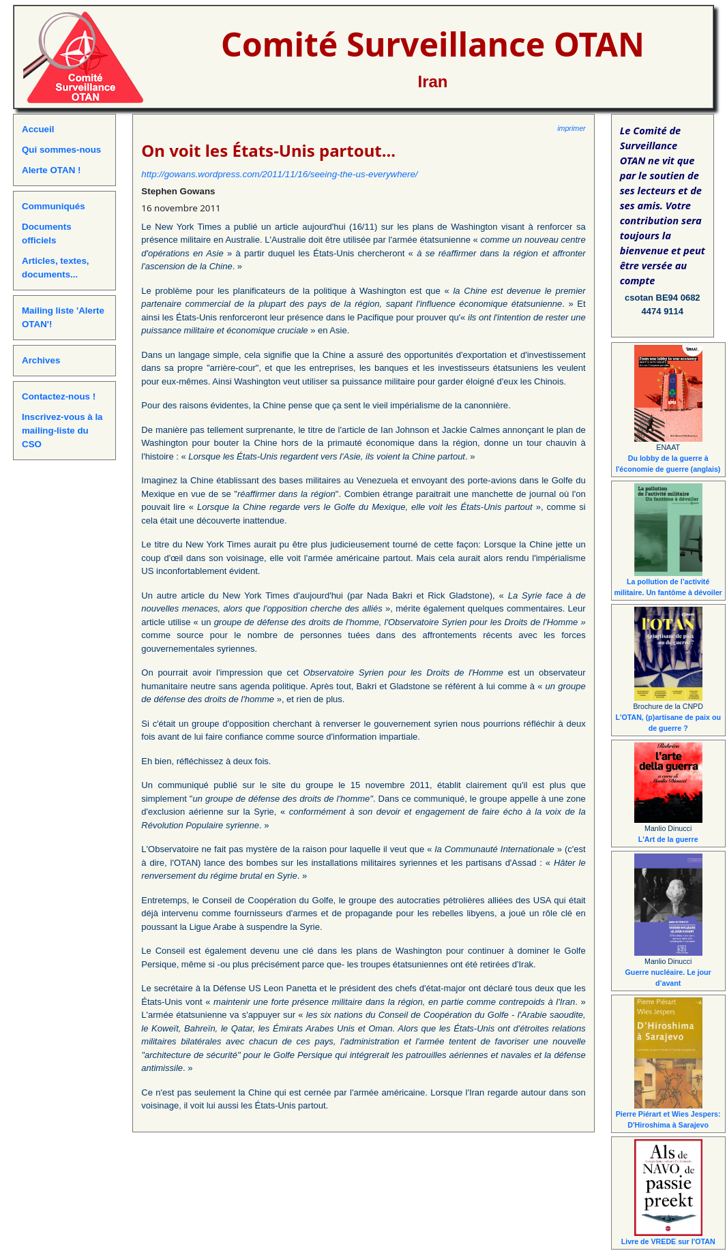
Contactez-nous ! (58, 396)
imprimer (571, 128)
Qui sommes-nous (61, 150)
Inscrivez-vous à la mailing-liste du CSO (62, 430)
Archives (41, 360)
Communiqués (53, 206)
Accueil (38, 129)
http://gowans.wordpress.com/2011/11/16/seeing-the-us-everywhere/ (279, 174)
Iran (432, 81)
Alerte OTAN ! (51, 170)
